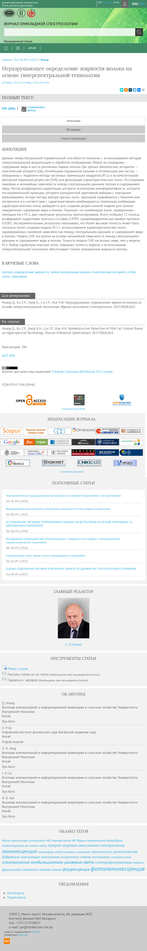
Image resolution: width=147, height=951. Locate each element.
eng (135, 4)
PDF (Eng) (8, 108)
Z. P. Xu (16, 82)
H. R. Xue (44, 82)
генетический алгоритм (109, 272)
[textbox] (73, 32)
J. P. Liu (35, 82)
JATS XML (9, 355)
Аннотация (73, 121)
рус (142, 4)
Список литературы (73, 138)
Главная (6, 60)
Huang (45, 60)
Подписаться (16, 897)
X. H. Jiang (26, 82)
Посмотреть (15, 893)
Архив (32, 48)
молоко (7, 272)
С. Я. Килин (74, 644)
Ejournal (22, 934)
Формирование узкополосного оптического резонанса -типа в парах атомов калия (58, 509)
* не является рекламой (73, 408)
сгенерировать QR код (30, 109)
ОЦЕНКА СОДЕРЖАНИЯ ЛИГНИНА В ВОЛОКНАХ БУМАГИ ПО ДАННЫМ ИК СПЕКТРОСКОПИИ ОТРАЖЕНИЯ (71, 569)
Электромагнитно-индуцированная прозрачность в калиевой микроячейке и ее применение (63, 495)
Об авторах (73, 129)
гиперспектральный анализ (70, 272)
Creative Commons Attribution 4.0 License (82, 371)
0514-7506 (108, 2)
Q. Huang (6, 82)
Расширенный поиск (18, 41)
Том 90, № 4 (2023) (26, 60)
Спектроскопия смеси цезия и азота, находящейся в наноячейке (45, 555)
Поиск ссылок (18, 669)
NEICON (36, 931)
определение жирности (31, 272)
